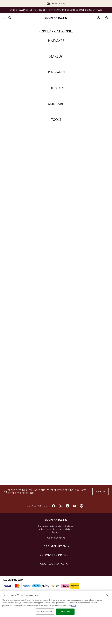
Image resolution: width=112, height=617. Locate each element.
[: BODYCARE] (56, 304)
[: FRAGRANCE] (56, 233)
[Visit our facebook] (53, 505)
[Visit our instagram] (67, 505)
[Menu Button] (4, 18)
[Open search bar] (10, 18)
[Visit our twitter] (60, 505)
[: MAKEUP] (56, 162)
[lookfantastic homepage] (56, 18)
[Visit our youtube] (74, 505)
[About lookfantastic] (56, 564)
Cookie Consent (56, 537)
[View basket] (106, 18)
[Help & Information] (56, 546)
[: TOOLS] (56, 446)
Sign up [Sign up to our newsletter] (100, 491)
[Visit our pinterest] (81, 505)
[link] (98, 18)
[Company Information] (56, 555)
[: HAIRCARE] (56, 91)
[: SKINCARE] (56, 375)
